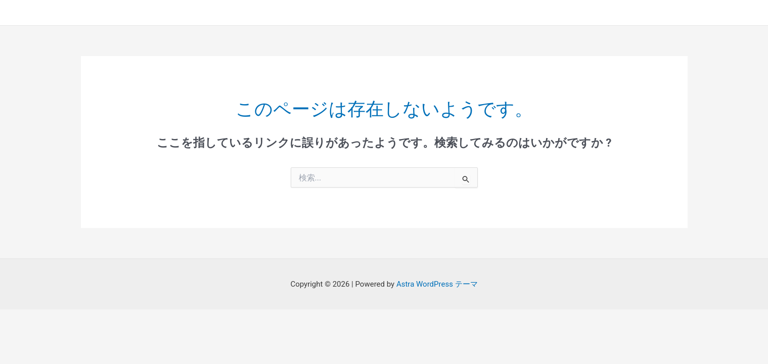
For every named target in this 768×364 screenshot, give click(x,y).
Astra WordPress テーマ (437, 284)
